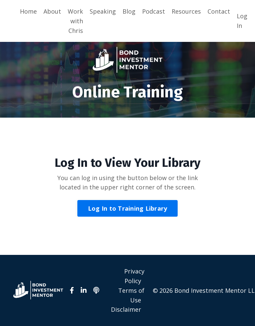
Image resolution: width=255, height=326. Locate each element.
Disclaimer (126, 309)
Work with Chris (75, 21)
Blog (129, 11)
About (52, 11)
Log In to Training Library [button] (127, 208)
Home (28, 11)
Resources (186, 11)
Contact (219, 11)
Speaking (103, 11)
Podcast (153, 11)
